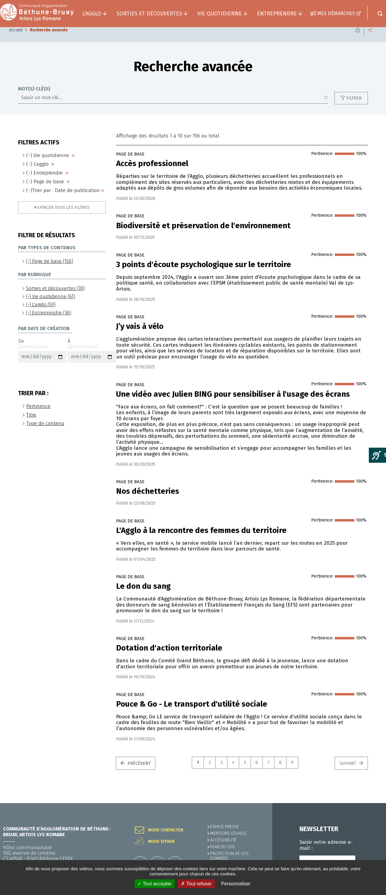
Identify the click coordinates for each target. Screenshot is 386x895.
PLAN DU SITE (222, 846)
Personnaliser (236, 883)
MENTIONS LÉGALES (228, 833)
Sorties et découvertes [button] (149, 13)
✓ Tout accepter (155, 883)
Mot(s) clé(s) (34, 98)
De (42, 360)
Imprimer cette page (358, 39)
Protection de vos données (229, 856)
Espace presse (224, 826)
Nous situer (161, 841)
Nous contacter (165, 830)
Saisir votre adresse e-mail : (326, 845)
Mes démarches (336, 13)
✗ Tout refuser (196, 883)
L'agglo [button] (91, 13)
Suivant (348, 772)
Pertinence (38, 415)
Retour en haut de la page (368, 803)
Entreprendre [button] (277, 13)
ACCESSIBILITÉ (223, 840)
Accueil (16, 39)
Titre (31, 424)
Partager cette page (370, 39)
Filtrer (354, 107)
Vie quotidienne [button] (219, 13)
